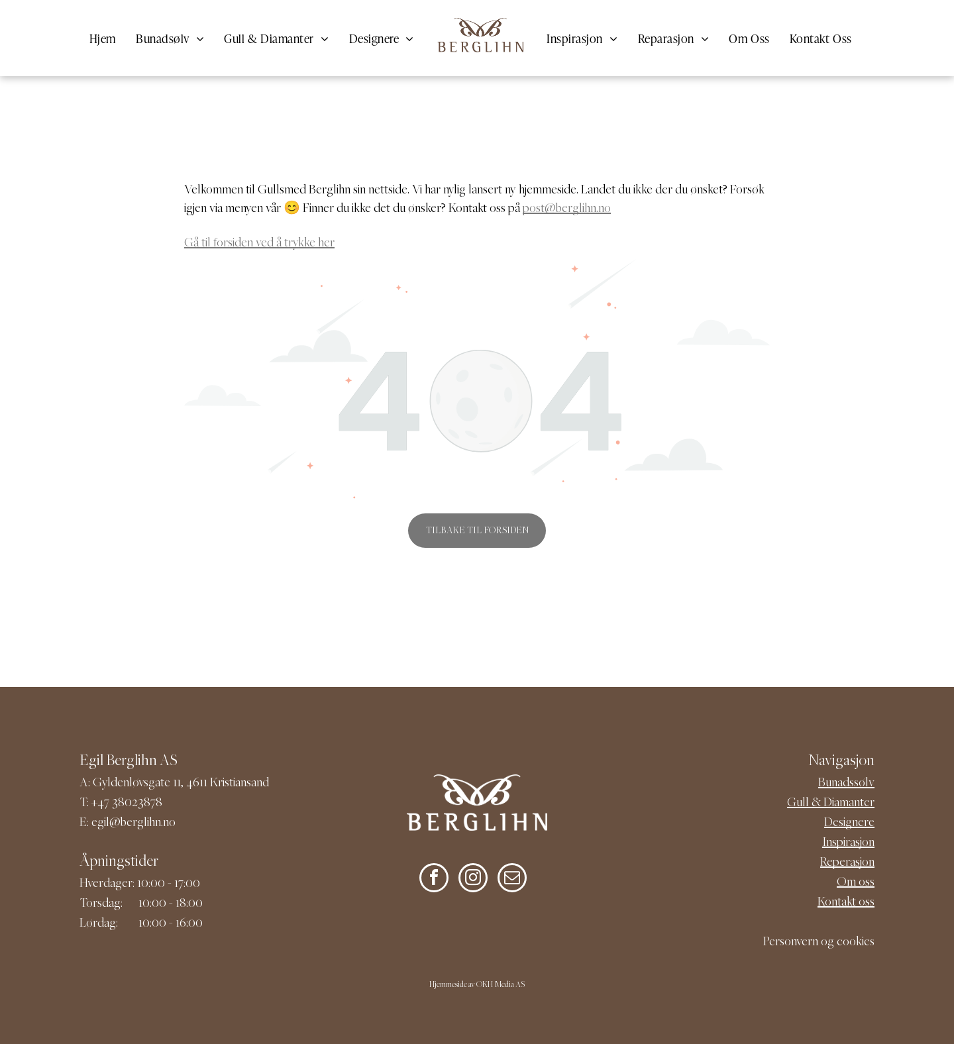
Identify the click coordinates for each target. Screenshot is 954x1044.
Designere (849, 823)
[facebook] (434, 879)
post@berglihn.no (567, 209)
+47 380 (111, 803)
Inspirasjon (848, 843)
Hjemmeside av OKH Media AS (477, 985)
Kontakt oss (846, 903)
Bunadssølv (846, 783)
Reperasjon (847, 863)
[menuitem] (103, 38)
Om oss (855, 883)
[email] (512, 879)
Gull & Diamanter (830, 803)
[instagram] (473, 879)
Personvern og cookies (818, 942)
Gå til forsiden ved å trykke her (259, 243)
